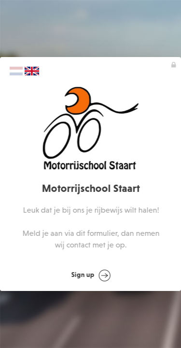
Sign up (91, 275)
